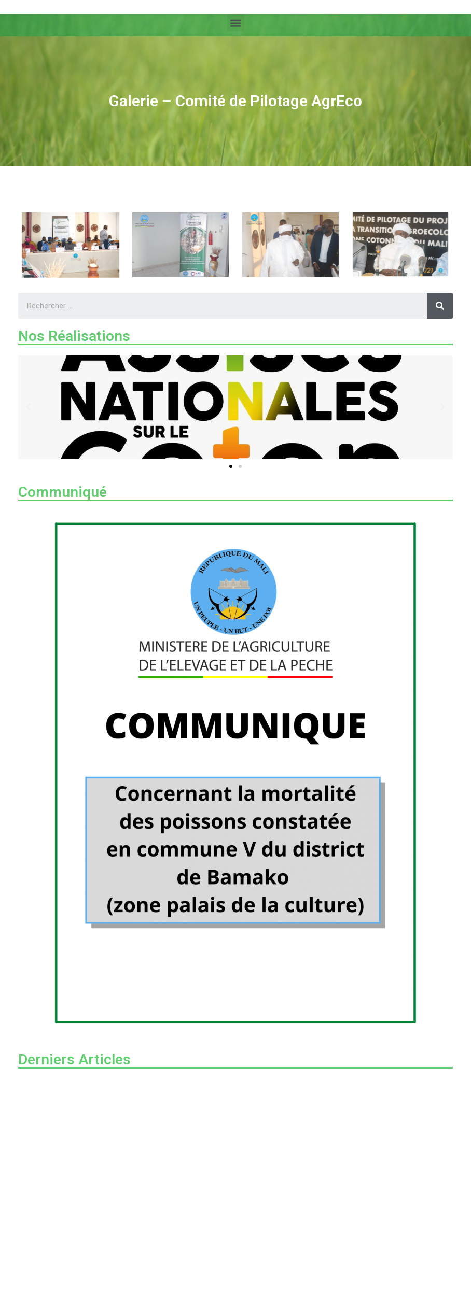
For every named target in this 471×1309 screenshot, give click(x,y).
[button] (235, 21)
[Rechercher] (440, 306)
